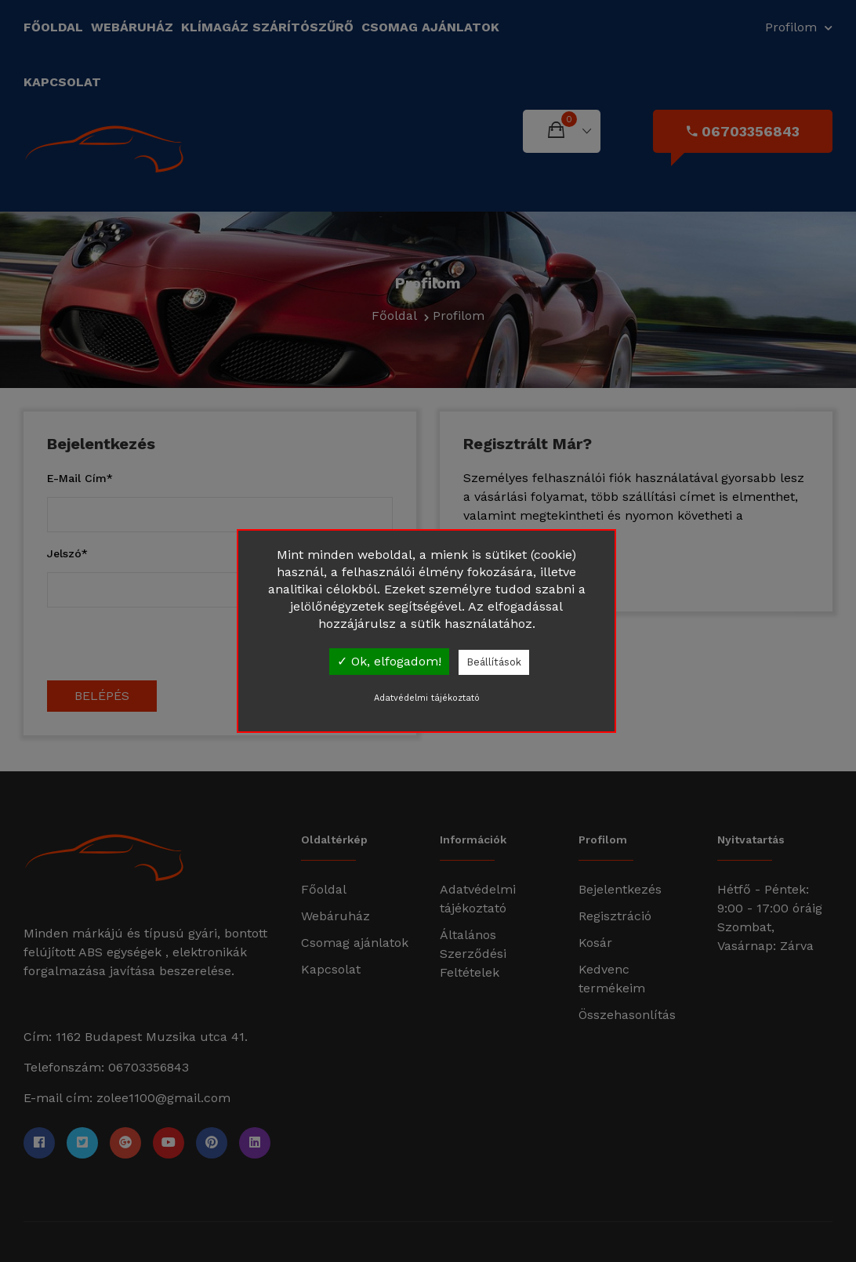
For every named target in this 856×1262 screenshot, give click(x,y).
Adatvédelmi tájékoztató (427, 698)
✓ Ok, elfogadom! (389, 661)
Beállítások (493, 662)
